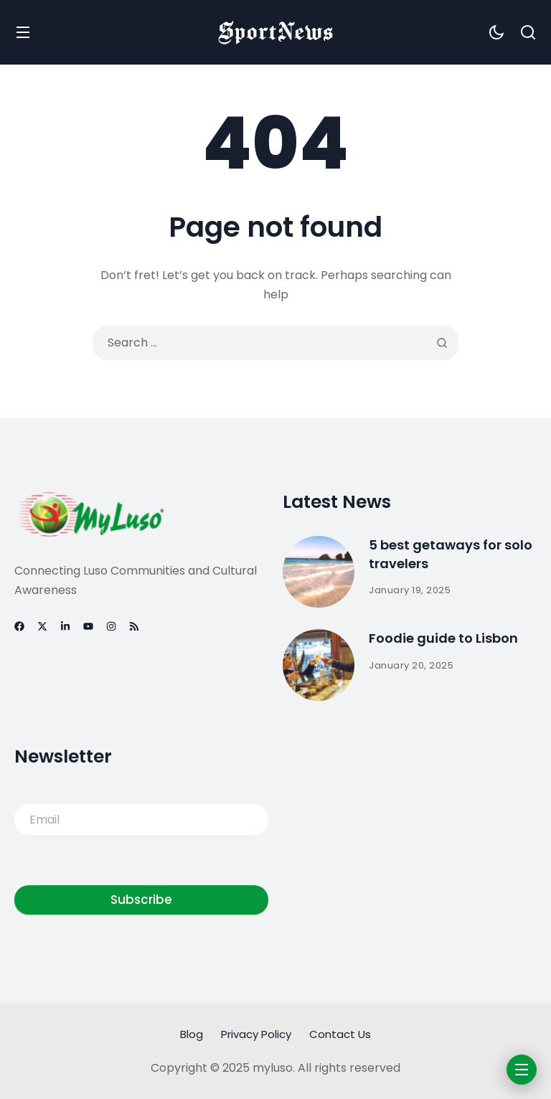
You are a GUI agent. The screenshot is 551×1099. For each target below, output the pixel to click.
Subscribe (141, 899)
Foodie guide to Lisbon (443, 638)
